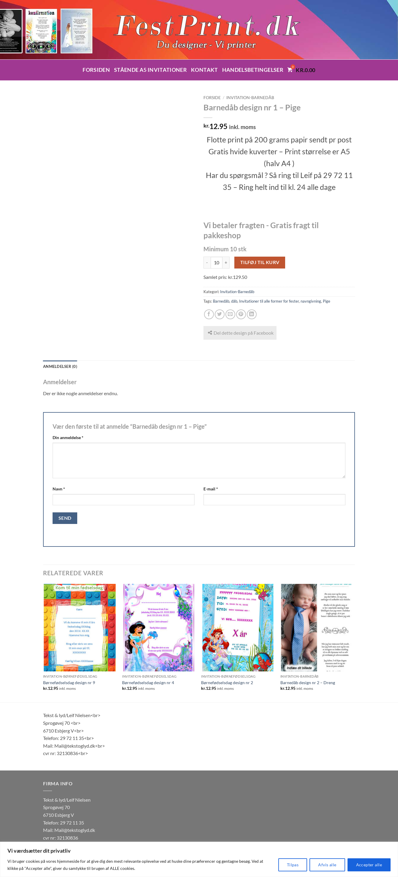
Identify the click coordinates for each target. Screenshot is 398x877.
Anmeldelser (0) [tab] (60, 366)
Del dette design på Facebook (241, 333)
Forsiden (96, 70)
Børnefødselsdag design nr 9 (69, 682)
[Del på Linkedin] (252, 314)
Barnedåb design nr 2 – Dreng (307, 682)
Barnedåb (221, 301)
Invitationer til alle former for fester (269, 301)
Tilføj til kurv (259, 262)
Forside (212, 97)
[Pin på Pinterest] (241, 314)
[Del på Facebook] (209, 314)
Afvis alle (327, 864)
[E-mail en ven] (230, 314)
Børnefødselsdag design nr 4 (148, 682)
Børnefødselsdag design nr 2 (227, 682)
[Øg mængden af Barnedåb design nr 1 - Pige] (226, 262)
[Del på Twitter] (220, 314)
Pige (326, 301)
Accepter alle (369, 864)
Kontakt (204, 70)
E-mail (210, 488)
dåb (234, 301)
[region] (199, 859)
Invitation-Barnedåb (250, 97)
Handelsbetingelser (252, 70)
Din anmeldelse (68, 437)
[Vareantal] (216, 262)
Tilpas (293, 864)
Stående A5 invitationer (150, 70)
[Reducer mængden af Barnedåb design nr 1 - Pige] (207, 262)
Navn (59, 488)
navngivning (311, 301)
